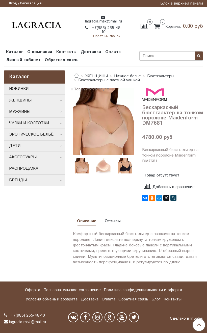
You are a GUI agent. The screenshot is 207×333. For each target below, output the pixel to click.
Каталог (14, 52)
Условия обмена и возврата (51, 299)
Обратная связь (62, 60)
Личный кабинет (23, 60)
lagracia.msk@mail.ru (103, 21)
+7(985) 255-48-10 (106, 30)
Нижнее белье (127, 76)
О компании (39, 52)
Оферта (32, 290)
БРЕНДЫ (18, 180)
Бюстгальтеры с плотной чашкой (109, 80)
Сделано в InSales (186, 319)
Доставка (91, 52)
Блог (155, 299)
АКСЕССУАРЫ (23, 157)
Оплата (113, 52)
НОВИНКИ (19, 89)
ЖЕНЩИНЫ (96, 76)
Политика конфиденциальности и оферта (143, 290)
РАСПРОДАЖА (23, 168)
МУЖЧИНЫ (19, 112)
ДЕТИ (14, 146)
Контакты (66, 52)
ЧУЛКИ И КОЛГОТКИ (29, 123)
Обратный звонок (106, 36)
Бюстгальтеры (160, 76)
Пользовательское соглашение (72, 290)
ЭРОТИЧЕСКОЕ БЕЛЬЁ (31, 134)
